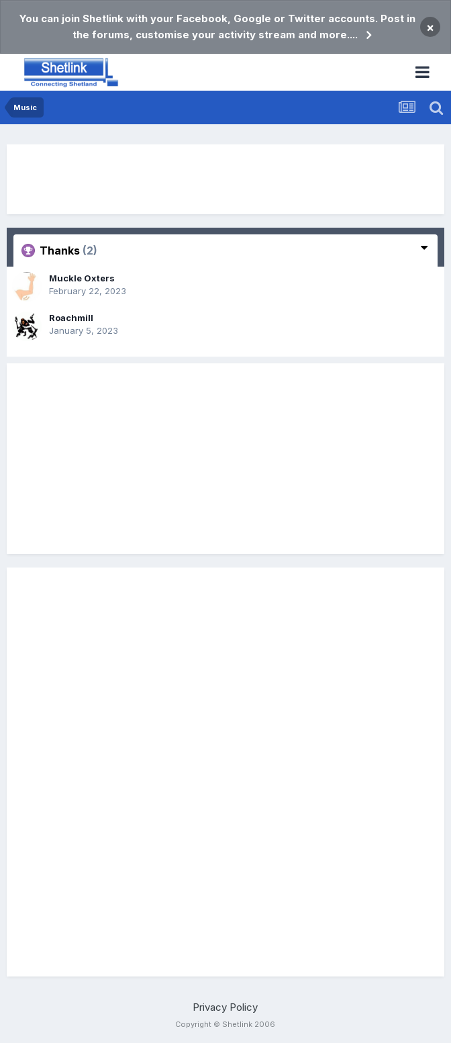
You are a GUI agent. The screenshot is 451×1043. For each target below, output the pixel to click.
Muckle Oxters (82, 278)
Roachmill (71, 317)
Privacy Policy (225, 1007)
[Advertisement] (225, 179)
